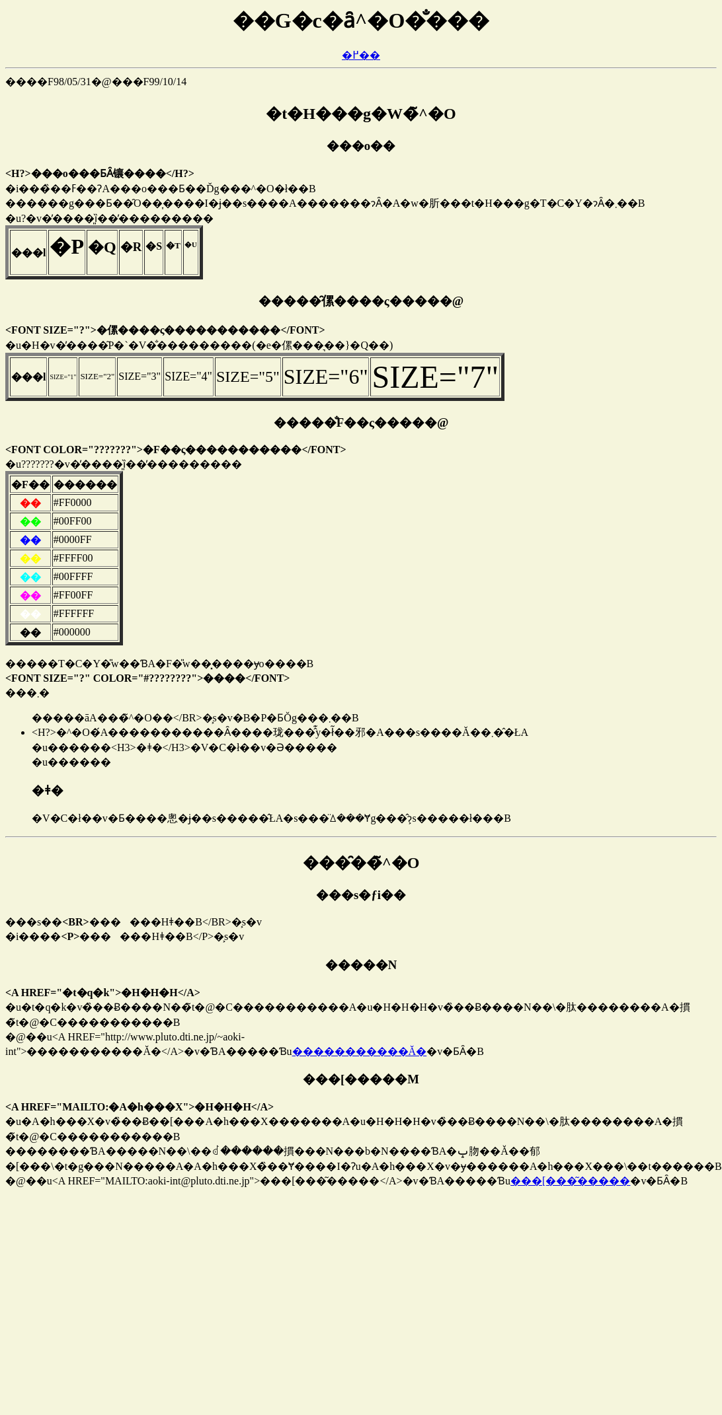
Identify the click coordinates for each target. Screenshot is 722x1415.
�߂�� (361, 55)
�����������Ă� (359, 1051)
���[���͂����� (570, 1180)
